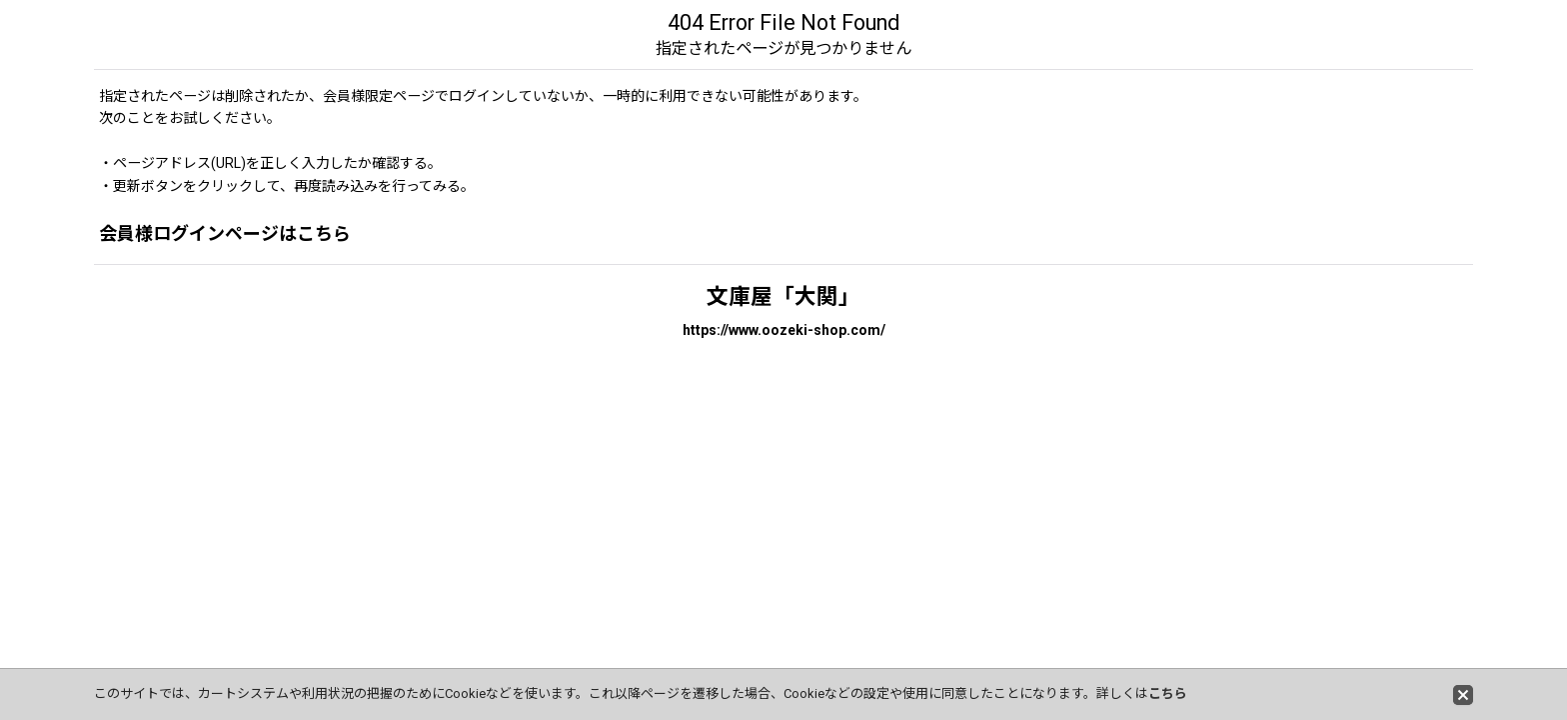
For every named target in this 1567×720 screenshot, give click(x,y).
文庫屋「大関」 (783, 296)
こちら (1167, 693)
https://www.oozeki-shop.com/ (784, 330)
